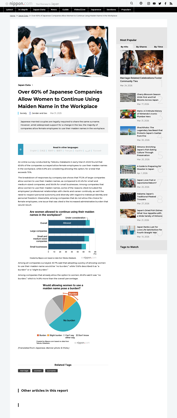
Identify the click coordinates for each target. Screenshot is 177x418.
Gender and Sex (39, 113)
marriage (24, 370)
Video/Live (79, 9)
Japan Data (39, 9)
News (54, 9)
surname (51, 370)
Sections (111, 9)
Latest (9, 9)
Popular (126, 9)
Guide (65, 9)
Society (23, 113)
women (37, 370)
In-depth (23, 9)
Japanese (96, 9)
